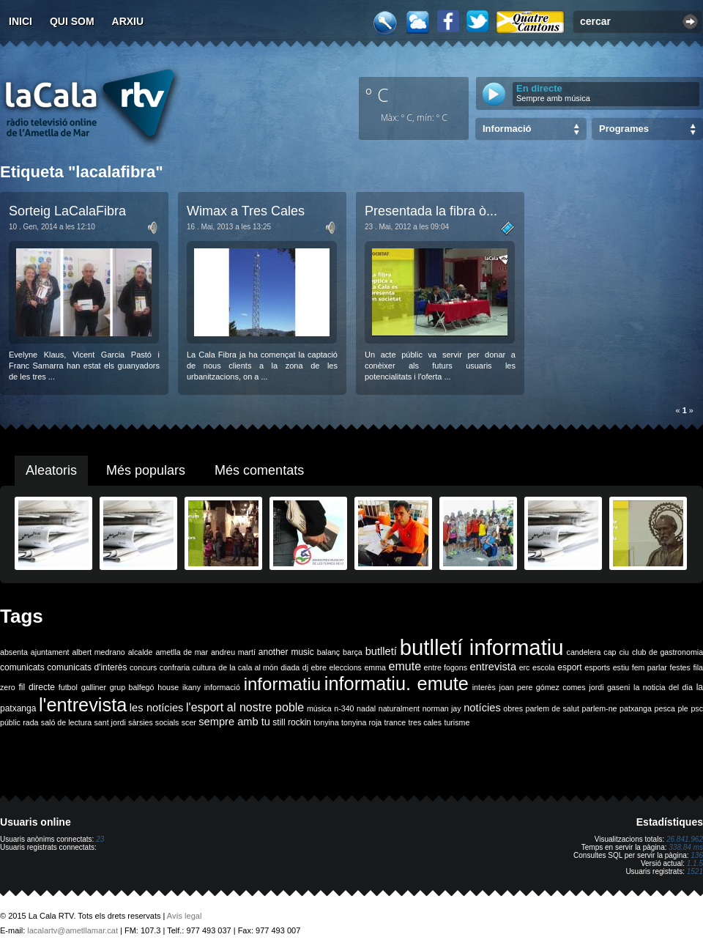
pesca (665, 708)
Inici (20, 21)
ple (683, 708)
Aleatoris (51, 470)
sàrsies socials (153, 722)
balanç (328, 652)
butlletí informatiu (482, 647)
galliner (93, 687)
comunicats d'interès (87, 667)
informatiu (282, 684)
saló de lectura (66, 722)
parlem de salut (552, 708)
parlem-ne (599, 708)
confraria (175, 667)
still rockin (291, 722)
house (168, 687)
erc (524, 667)
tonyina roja (361, 722)
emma (375, 667)
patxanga (636, 708)
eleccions (345, 667)
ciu (624, 652)
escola (543, 667)
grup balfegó (132, 687)
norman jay (442, 708)
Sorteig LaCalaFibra (67, 211)
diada (290, 667)
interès (484, 687)
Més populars (145, 470)
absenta (14, 652)
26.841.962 (684, 839)
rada (30, 722)
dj (305, 667)
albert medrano (98, 652)
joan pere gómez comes (542, 687)
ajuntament (50, 652)
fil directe (37, 687)
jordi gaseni (609, 687)
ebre (319, 667)
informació (222, 687)
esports (597, 667)
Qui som (72, 21)
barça (352, 652)
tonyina (325, 722)
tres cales (425, 722)
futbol (68, 687)
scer (189, 722)
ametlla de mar (181, 652)
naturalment (399, 708)
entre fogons (445, 667)
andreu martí (233, 652)
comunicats (22, 667)
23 (100, 839)
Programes (624, 128)
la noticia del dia (663, 687)
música (319, 708)
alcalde (140, 652)
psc (697, 708)
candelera (584, 652)
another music (286, 652)
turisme (456, 722)
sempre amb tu (234, 721)
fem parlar (649, 667)
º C (377, 94)
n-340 (344, 708)
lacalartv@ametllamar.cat (72, 930)
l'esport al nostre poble (245, 707)
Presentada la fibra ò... (431, 211)
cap (609, 652)
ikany (191, 687)
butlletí (381, 651)
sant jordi (110, 722)
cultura (204, 667)
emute (405, 666)
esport (569, 667)
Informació (507, 128)
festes (679, 667)
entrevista (493, 667)
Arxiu (128, 21)
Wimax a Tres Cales (246, 211)
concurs (143, 667)
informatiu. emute (396, 683)
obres (513, 708)
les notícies (157, 708)
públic (10, 722)
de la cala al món (248, 667)
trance (395, 722)
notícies (482, 708)
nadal (366, 708)
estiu (621, 667)
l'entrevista (83, 705)
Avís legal (184, 915)
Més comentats (259, 470)
